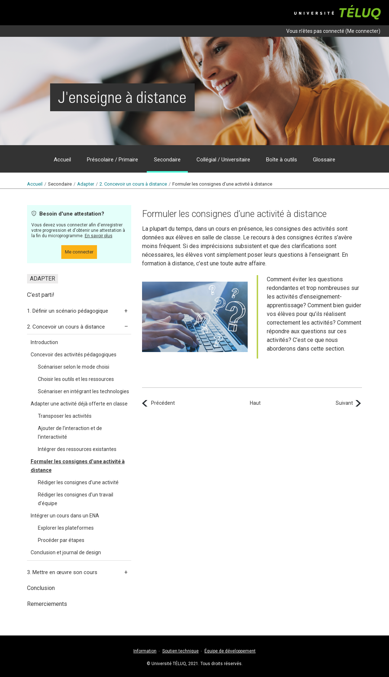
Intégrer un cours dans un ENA (65, 515)
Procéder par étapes (61, 540)
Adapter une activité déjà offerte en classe (79, 404)
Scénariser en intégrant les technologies (83, 391)
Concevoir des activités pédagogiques (73, 354)
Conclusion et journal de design (66, 552)
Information (144, 651)
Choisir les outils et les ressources (76, 379)
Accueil (35, 184)
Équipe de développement (230, 651)
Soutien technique (180, 651)
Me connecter (363, 31)
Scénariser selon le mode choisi (73, 367)
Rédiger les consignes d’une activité (78, 482)
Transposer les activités (65, 416)
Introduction (44, 342)
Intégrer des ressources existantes (77, 449)
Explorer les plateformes (66, 528)
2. (133, 184)
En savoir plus (98, 235)
